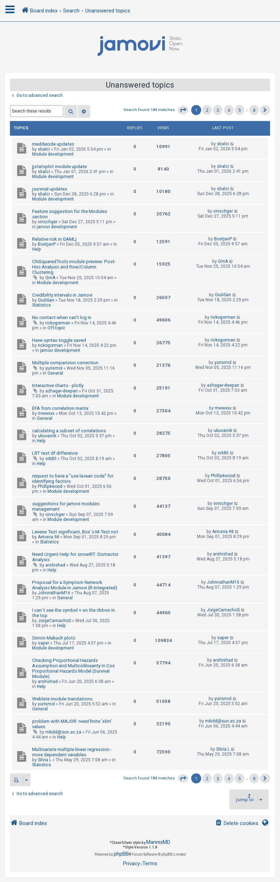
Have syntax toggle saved (59, 340)
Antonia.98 (48, 536)
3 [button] (218, 110)
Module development (53, 154)
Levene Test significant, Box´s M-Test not (75, 531)
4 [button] (229, 110)
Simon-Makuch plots (53, 638)
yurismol (53, 368)
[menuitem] (237, 823)
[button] (183, 110)
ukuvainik (47, 435)
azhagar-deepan (61, 390)
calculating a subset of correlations (69, 430)
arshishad (55, 565)
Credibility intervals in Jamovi (62, 295)
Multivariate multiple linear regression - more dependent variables (72, 752)
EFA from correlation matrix (60, 408)
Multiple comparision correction (65, 362)
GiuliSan (46, 300)
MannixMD (158, 842)
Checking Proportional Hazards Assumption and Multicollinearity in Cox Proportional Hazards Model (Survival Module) (73, 668)
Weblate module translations (62, 698)
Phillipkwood (50, 486)
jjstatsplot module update (59, 166)
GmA (50, 277)
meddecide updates (53, 144)
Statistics (41, 305)
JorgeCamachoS (54, 620)
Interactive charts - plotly (57, 385)
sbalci (44, 149)
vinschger (47, 221)
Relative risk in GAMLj (54, 239)
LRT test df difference (55, 453)
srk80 (50, 458)
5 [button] (239, 110)
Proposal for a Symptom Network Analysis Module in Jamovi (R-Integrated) (74, 585)
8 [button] (254, 110)
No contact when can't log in (61, 317)
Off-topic (56, 327)
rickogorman (57, 322)
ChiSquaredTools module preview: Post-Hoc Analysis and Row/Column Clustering (74, 267)
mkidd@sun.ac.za (63, 732)
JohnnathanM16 (54, 592)
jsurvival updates (49, 189)
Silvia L (44, 759)
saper (43, 643)
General (55, 373)
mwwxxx (46, 413)
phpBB (121, 854)
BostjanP (47, 244)
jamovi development (57, 226)
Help (36, 249)
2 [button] (207, 110)
